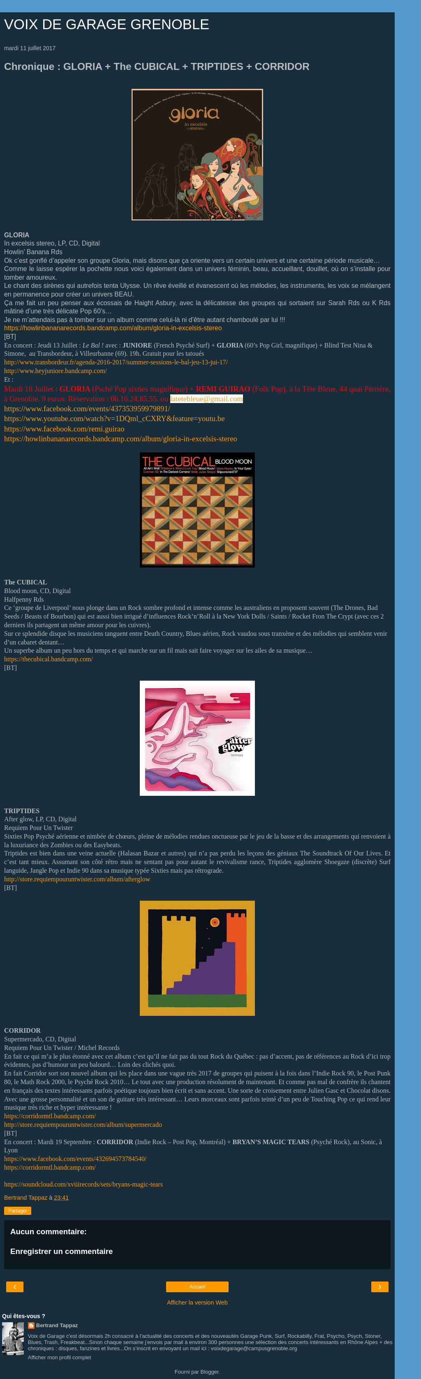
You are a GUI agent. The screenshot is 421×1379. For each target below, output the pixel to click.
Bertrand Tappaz (57, 1325)
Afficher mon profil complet (59, 1357)
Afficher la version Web (197, 1302)
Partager (17, 1211)
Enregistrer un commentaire (61, 1251)
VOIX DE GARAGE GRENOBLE (106, 24)
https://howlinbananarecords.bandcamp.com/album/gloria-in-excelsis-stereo (113, 327)
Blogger (210, 1372)
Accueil (198, 1287)
